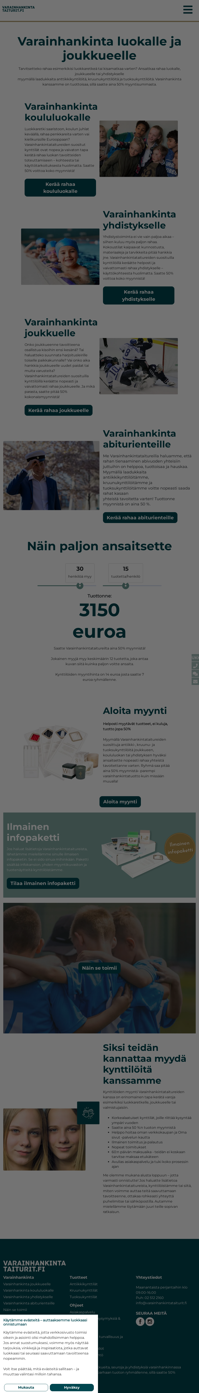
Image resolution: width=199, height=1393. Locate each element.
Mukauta (26, 1387)
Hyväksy (72, 1387)
